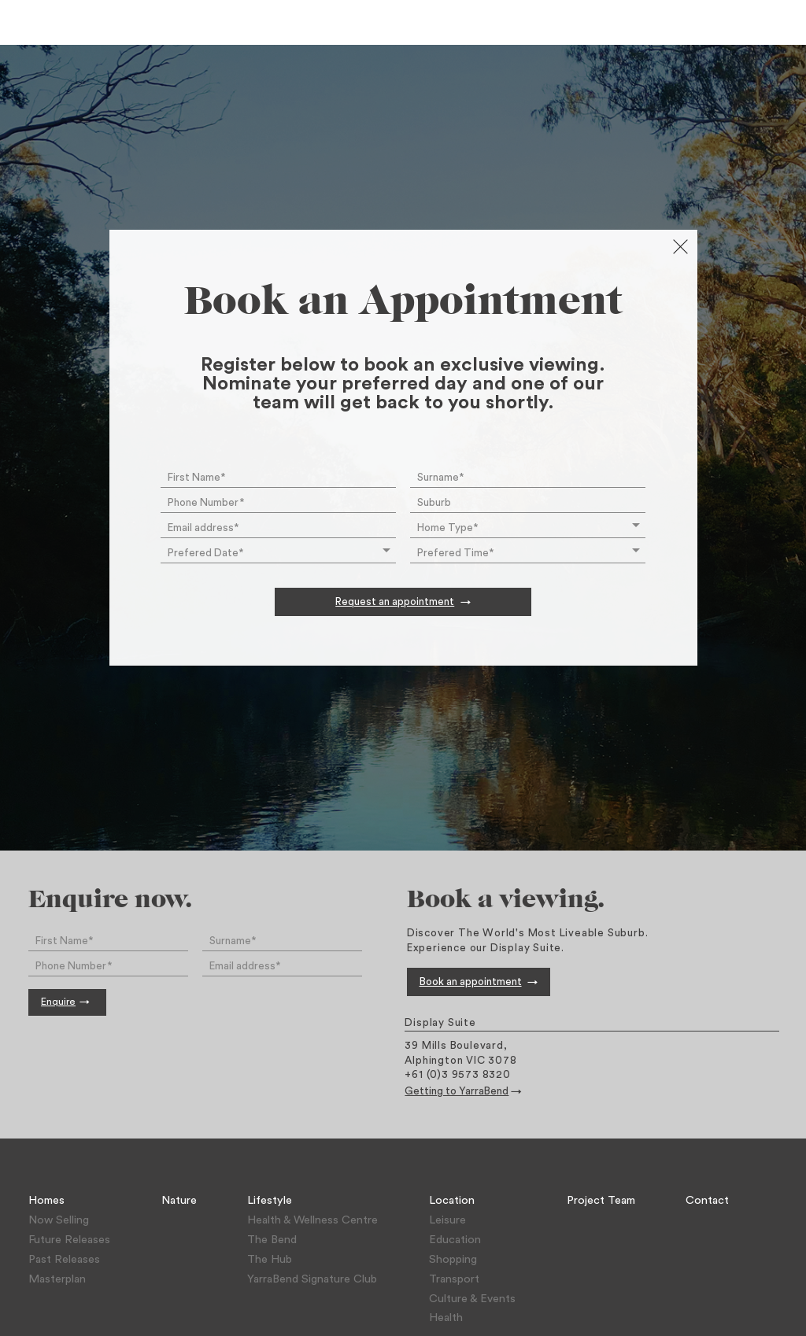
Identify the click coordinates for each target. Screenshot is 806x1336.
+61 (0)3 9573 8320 (457, 1074)
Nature (179, 1200)
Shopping (453, 1259)
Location (452, 1200)
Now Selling (58, 1220)
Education (455, 1240)
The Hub (269, 1259)
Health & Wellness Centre (312, 1220)
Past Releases (64, 1259)
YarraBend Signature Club (312, 1279)
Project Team (601, 1200)
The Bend (272, 1240)
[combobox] (527, 501)
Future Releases (69, 1240)
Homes (46, 1200)
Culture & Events (472, 1299)
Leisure (447, 1220)
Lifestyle (269, 1200)
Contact (707, 1200)
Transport (454, 1279)
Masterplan (57, 1279)
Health (446, 1317)
